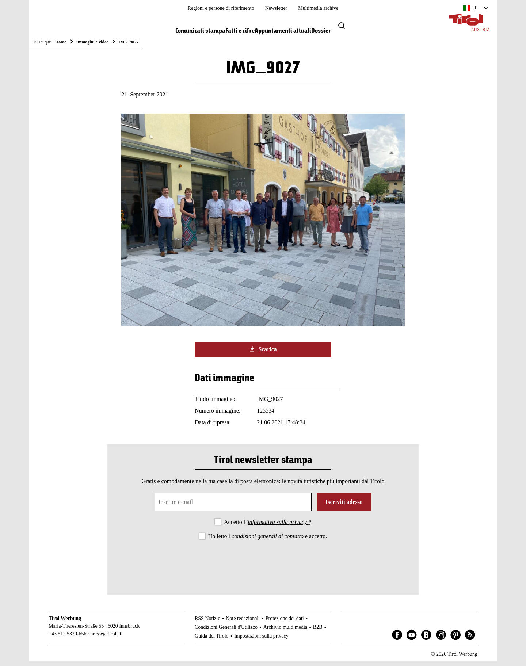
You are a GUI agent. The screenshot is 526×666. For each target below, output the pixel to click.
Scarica (263, 354)
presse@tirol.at (105, 639)
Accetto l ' (267, 527)
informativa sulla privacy (278, 527)
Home (60, 42)
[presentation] (263, 566)
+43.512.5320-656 (68, 639)
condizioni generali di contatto (268, 541)
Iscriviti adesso (344, 507)
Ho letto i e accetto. (267, 541)
